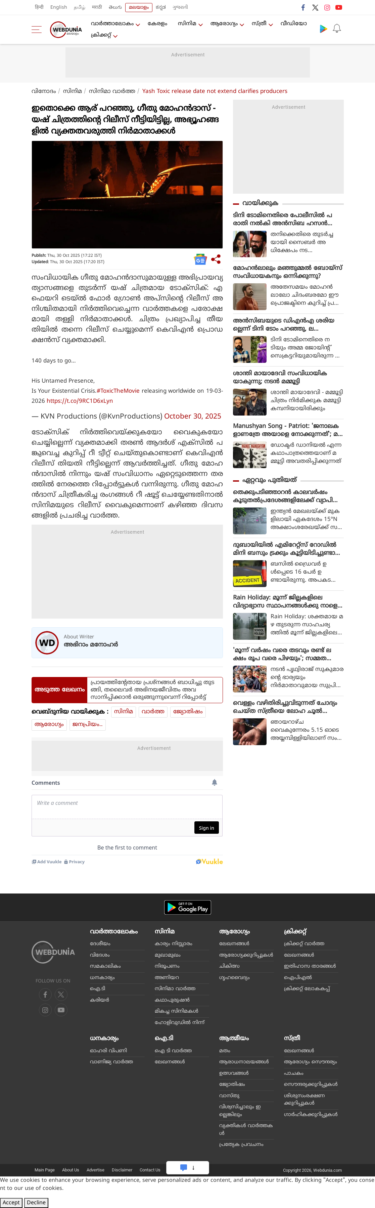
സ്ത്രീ (259, 23)
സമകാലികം (105, 966)
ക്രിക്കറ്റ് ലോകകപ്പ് (307, 989)
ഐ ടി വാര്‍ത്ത (173, 1051)
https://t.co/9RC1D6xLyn (80, 401)
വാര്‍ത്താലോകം (112, 23)
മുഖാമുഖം (168, 955)
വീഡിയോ (294, 23)
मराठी (97, 7)
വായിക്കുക (260, 203)
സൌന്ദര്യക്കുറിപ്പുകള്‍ (311, 1084)
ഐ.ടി (97, 989)
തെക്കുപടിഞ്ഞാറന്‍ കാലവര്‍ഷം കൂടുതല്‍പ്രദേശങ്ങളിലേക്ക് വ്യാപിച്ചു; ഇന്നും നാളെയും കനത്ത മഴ (287, 497)
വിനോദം (44, 91)
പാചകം (293, 1073)
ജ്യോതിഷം (188, 712)
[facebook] (45, 994)
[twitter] (61, 994)
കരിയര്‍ (99, 1000)
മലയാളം (139, 7)
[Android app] (187, 907)
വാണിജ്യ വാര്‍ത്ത (111, 1062)
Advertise (95, 1169)
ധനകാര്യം (102, 978)
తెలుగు (115, 7)
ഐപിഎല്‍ (298, 978)
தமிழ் (79, 7)
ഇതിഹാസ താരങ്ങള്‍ (310, 966)
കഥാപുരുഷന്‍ (172, 1000)
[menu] (38, 29)
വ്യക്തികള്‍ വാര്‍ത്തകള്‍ (246, 1130)
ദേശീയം (100, 944)
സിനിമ (187, 23)
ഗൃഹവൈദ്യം (234, 978)
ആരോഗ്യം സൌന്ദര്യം (310, 1062)
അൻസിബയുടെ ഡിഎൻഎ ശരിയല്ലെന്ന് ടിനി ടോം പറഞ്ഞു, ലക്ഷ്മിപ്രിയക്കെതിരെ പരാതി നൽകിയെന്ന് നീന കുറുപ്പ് (283, 325)
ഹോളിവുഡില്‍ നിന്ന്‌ (179, 1023)
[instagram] (61, 1010)
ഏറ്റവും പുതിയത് (269, 480)
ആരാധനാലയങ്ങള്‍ (244, 1062)
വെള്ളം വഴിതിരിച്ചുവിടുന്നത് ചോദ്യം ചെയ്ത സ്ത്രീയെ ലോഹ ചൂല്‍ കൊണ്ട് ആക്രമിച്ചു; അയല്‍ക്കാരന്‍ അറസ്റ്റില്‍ (285, 707)
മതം (224, 1051)
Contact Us (150, 1169)
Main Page (45, 1169)
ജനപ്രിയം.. (88, 724)
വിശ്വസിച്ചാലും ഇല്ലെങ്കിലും (240, 1111)
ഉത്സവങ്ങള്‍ (234, 1073)
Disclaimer (122, 1169)
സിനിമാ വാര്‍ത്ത (112, 91)
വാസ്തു (229, 1096)
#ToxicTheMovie (118, 391)
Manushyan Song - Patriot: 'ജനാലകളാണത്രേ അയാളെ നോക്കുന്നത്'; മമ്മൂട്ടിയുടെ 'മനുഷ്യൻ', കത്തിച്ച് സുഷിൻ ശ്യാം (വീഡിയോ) (286, 431)
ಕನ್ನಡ (161, 7)
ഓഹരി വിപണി (108, 1051)
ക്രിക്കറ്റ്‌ (101, 35)
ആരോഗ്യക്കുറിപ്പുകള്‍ (246, 955)
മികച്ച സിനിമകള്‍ (176, 1011)
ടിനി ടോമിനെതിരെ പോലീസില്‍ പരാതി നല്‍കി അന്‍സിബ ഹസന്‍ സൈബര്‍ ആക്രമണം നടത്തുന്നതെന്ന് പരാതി (282, 220)
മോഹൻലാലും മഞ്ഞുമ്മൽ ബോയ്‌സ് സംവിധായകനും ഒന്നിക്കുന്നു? (287, 272)
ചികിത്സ (229, 966)
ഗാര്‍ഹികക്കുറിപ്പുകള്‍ (311, 1115)
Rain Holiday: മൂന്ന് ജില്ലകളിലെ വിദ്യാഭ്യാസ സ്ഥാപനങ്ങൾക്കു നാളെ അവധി (285, 602)
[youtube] (45, 1010)
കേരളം (157, 23)
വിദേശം (100, 955)
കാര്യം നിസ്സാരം (173, 944)
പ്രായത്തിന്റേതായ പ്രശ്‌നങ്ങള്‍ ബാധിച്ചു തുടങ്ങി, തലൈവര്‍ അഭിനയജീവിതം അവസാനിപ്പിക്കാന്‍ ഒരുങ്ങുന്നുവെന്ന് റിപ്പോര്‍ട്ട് (153, 690)
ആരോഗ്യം (224, 23)
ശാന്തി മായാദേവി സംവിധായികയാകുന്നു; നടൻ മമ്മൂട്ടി (280, 378)
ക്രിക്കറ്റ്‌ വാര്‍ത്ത (304, 944)
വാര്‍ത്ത (153, 712)
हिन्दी (39, 7)
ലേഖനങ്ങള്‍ (234, 944)
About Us (70, 1169)
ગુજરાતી (180, 7)
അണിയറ (167, 978)
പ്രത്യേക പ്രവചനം (241, 1145)
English (58, 7)
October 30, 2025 (192, 417)
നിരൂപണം (167, 966)
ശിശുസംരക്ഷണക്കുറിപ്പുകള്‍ (304, 1100)
